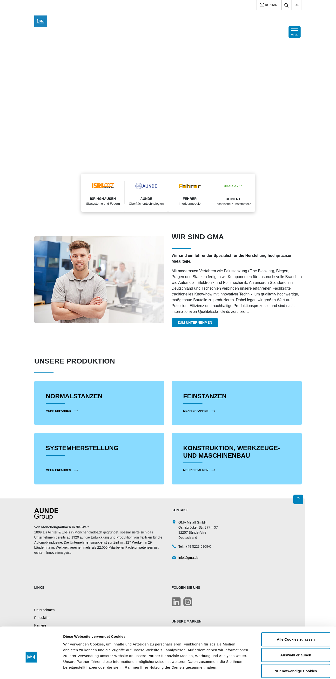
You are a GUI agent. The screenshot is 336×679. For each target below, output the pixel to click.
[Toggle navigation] (295, 32)
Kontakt (269, 5)
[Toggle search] (286, 5)
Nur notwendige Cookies (296, 647)
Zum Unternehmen (195, 322)
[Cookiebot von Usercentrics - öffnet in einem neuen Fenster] (31, 669)
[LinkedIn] (176, 601)
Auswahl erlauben (295, 632)
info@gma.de (188, 557)
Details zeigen (256, 669)
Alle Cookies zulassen (296, 616)
